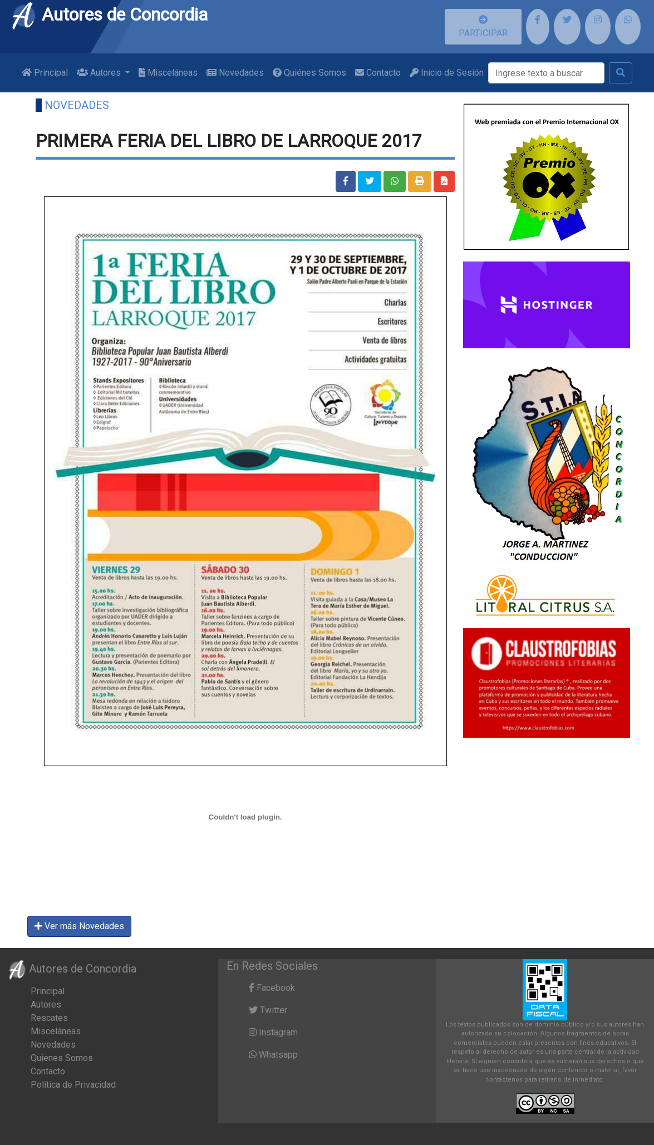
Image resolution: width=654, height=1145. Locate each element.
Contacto (378, 72)
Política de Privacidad (73, 1084)
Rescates (49, 1018)
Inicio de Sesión (447, 72)
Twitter (268, 1010)
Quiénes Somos (309, 72)
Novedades (235, 72)
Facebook (272, 988)
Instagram (273, 1032)
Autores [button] (100, 72)
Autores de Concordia (109, 14)
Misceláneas (168, 72)
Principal (45, 72)
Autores (46, 1004)
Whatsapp (273, 1054)
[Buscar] (546, 72)
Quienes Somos (62, 1058)
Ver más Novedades (79, 926)
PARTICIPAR (483, 26)
